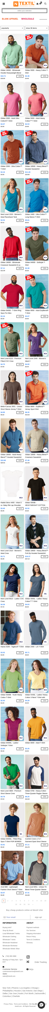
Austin (20, 993)
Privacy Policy (8, 1004)
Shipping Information (34, 933)
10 (41, 901)
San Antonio (27, 991)
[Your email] (16, 917)
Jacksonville (40, 993)
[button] (37, 4)
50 (24, 904)
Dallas (5, 993)
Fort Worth (29, 993)
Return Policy (31, 937)
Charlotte (16, 996)
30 (16, 904)
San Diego (38, 991)
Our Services (31, 930)
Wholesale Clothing (9, 937)
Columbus (7, 996)
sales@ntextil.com (9, 976)
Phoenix (15, 988)
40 (20, 904)
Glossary (30, 943)
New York (6, 988)
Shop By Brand (8, 930)
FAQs (31, 969)
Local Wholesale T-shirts (11, 933)
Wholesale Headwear (10, 943)
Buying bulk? (7, 927)
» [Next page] (32, 904)
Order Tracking (40, 962)
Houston (17, 991)
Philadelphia (8, 991)
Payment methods (33, 927)
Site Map (32, 1004)
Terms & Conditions (33, 940)
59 (29, 904)
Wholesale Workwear (10, 946)
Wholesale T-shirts (9, 940)
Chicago (34, 988)
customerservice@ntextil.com (13, 971)
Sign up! (38, 917)
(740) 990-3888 (10, 956)
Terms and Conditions (21, 1004)
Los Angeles (25, 988)
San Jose (13, 993)
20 (45, 901)
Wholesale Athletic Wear (11, 949)
